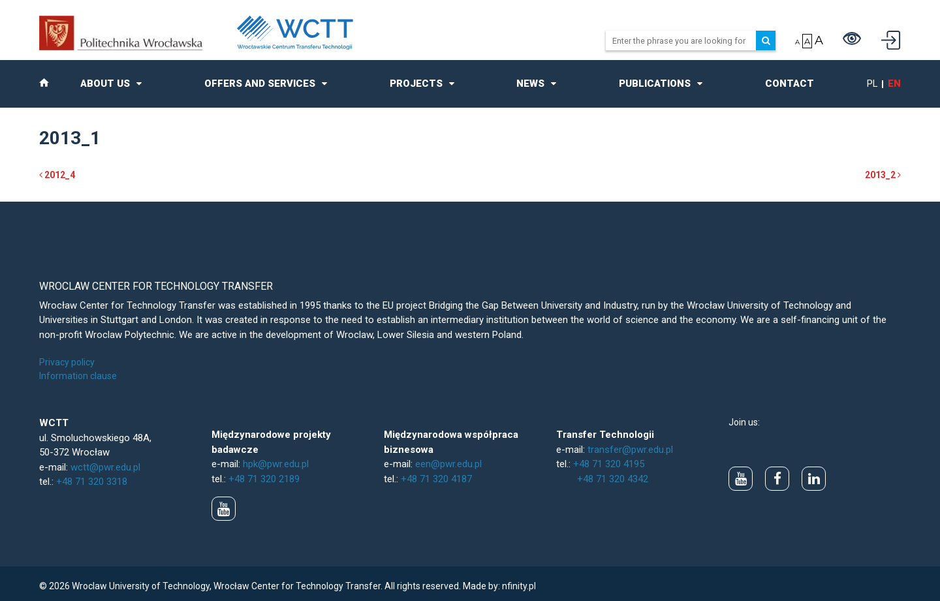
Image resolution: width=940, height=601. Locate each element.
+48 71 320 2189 (264, 479)
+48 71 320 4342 (612, 479)
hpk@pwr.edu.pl (276, 464)
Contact (789, 83)
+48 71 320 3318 (91, 481)
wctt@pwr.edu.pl (105, 467)
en (894, 83)
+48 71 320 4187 (436, 479)
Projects (416, 83)
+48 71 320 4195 (608, 464)
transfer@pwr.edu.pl (630, 449)
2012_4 (57, 175)
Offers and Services (259, 83)
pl (872, 83)
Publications (655, 83)
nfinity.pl (519, 586)
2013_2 (883, 175)
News (530, 83)
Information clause (78, 376)
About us (105, 83)
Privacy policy (67, 362)
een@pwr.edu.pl (448, 464)
